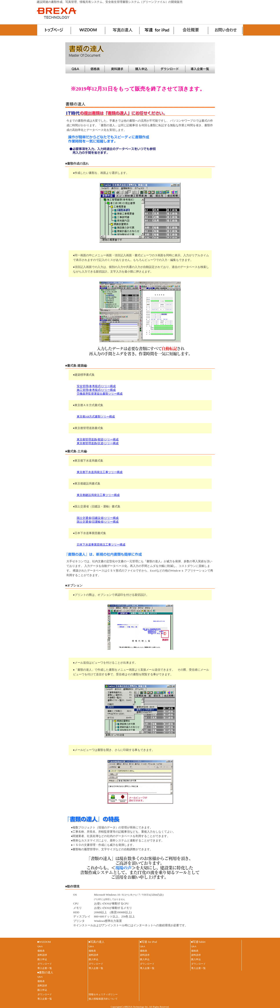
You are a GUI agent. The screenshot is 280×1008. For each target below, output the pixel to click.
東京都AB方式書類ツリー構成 (96, 416)
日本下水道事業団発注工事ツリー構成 (101, 544)
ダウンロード (170, 69)
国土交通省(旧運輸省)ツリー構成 (98, 521)
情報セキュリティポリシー (103, 994)
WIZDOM (88, 29)
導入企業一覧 (44, 968)
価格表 (95, 69)
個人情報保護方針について (103, 998)
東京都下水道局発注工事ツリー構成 (100, 472)
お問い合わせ (226, 29)
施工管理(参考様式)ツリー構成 (96, 390)
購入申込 (142, 69)
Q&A (75, 69)
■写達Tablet (198, 941)
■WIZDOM (44, 941)
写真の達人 (123, 29)
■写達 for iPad (148, 941)
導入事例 (200, 69)
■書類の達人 (45, 972)
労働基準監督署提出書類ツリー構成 (100, 393)
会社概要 (191, 29)
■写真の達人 (97, 941)
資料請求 (117, 69)
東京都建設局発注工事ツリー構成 (98, 495)
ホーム (54, 29)
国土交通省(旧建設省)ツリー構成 (98, 518)
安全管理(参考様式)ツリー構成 (96, 386)
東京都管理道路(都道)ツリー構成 (98, 439)
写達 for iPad (157, 29)
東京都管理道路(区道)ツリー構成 (98, 443)
